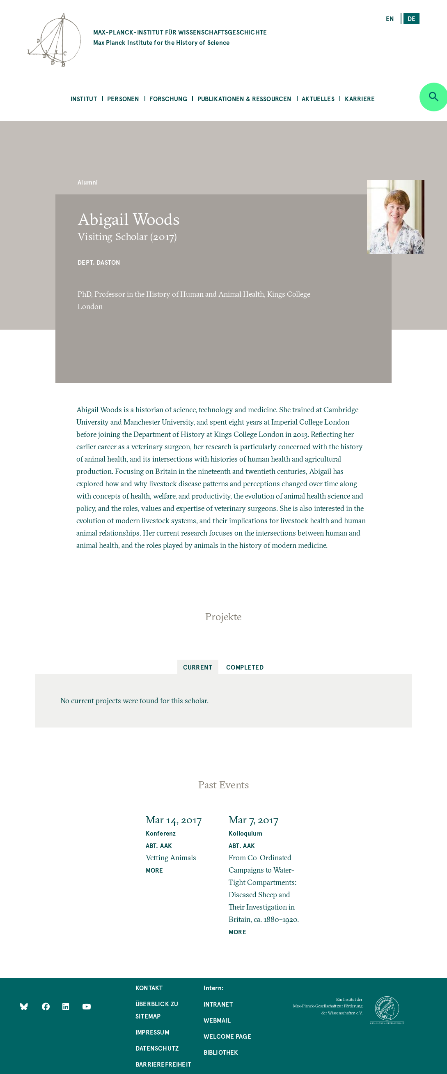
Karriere (360, 98)
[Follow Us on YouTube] (86, 1006)
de (411, 18)
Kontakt (149, 987)
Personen (123, 98)
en (390, 18)
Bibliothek (221, 1052)
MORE (154, 870)
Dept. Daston (99, 262)
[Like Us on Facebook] (46, 1006)
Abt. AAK (159, 845)
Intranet (218, 1004)
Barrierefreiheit (163, 1064)
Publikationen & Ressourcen (244, 98)
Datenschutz (157, 1048)
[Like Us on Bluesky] (24, 1006)
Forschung (168, 98)
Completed (245, 667)
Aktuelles (318, 98)
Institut (84, 98)
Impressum (152, 1032)
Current (197, 667)
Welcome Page (227, 1036)
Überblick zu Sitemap (156, 1009)
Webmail (217, 1020)
